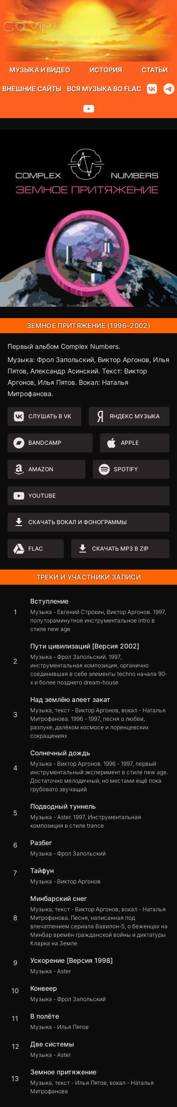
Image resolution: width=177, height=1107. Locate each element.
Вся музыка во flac (104, 89)
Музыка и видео (39, 70)
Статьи (155, 70)
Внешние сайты (31, 89)
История (106, 70)
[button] (88, 614)
